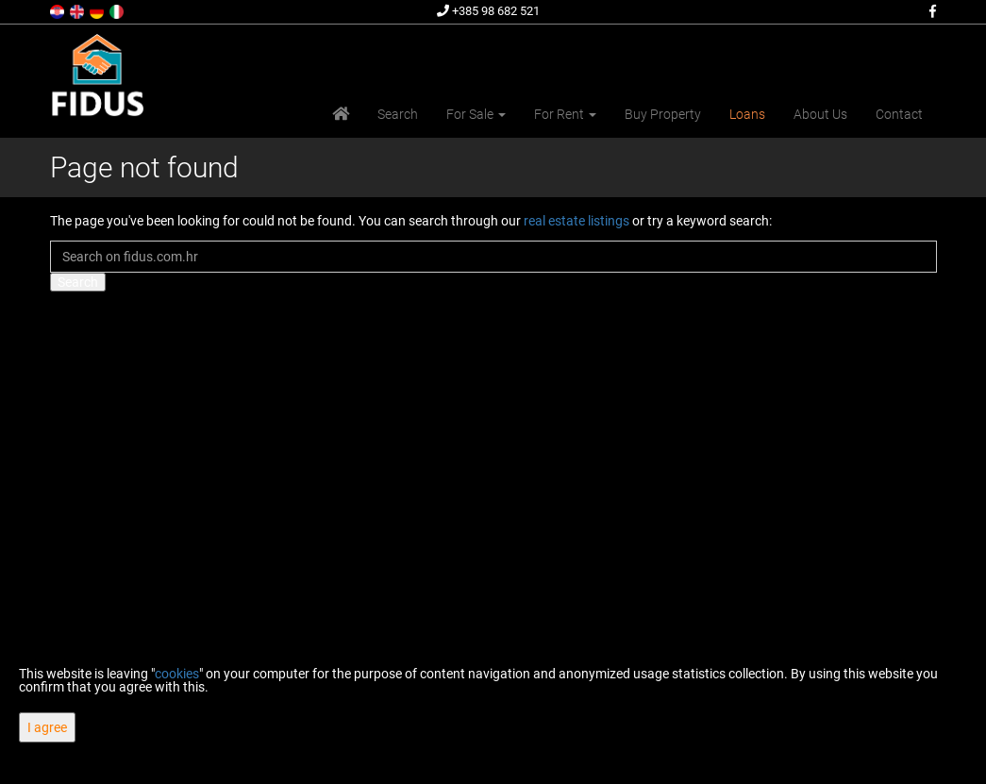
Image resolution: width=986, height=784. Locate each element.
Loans (747, 114)
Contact (899, 114)
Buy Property (663, 114)
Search (397, 114)
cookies (177, 673)
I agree (47, 727)
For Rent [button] (565, 114)
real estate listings (576, 220)
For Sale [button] (476, 114)
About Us (820, 114)
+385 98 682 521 (488, 11)
